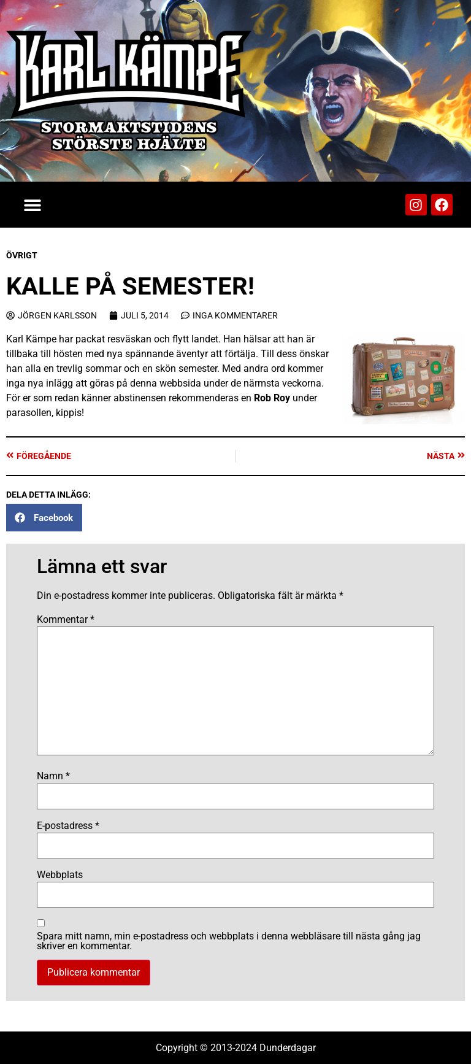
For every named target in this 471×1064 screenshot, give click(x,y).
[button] (32, 204)
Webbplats (60, 875)
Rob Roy (272, 398)
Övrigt (21, 255)
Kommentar (65, 620)
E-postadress (68, 826)
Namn (53, 776)
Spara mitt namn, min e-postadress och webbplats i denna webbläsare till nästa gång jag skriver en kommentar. (229, 941)
